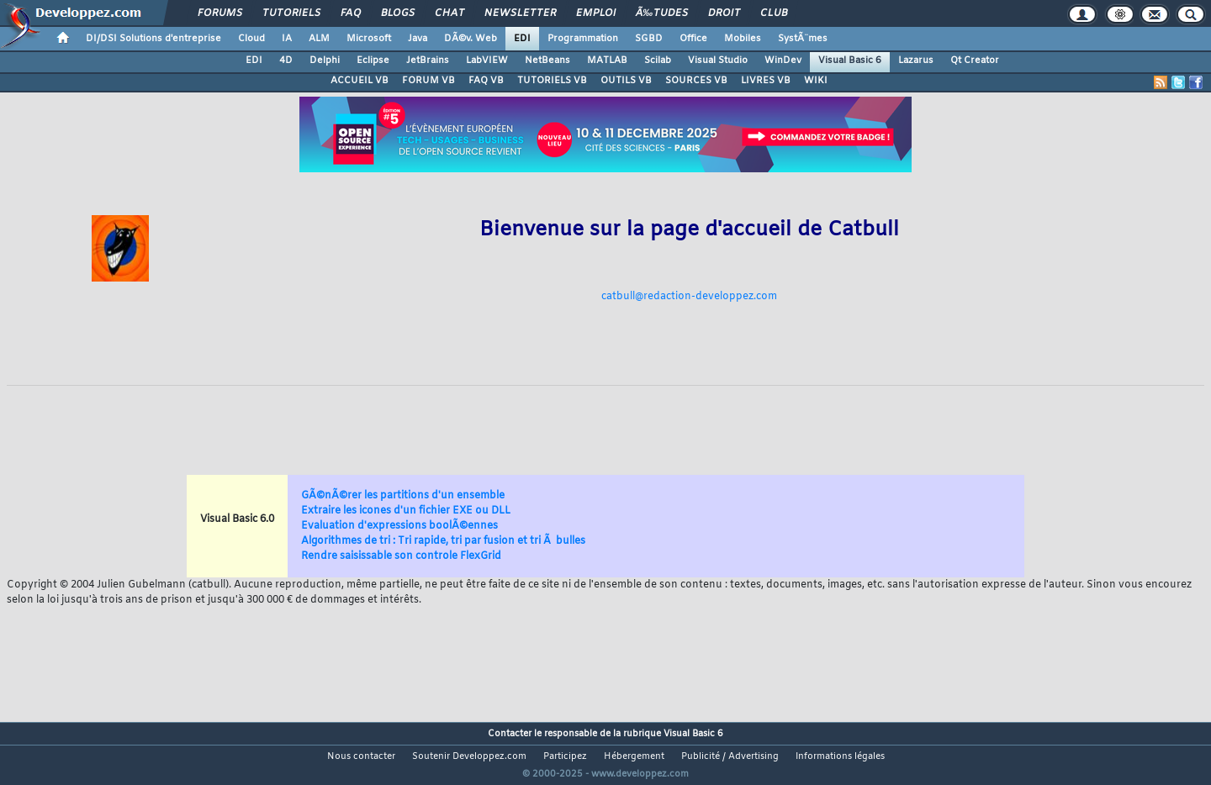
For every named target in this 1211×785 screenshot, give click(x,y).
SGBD (649, 39)
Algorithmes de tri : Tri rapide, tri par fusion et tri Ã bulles (443, 541)
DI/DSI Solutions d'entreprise (153, 39)
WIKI (816, 81)
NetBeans (547, 60)
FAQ (350, 13)
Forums (220, 13)
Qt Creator (974, 60)
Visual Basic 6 (849, 60)
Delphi (324, 60)
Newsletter (520, 13)
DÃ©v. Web (470, 39)
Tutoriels (291, 13)
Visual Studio (718, 60)
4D (286, 60)
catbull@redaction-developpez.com (689, 296)
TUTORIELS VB (552, 81)
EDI (522, 39)
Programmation (582, 39)
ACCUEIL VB (360, 81)
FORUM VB (428, 81)
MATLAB (607, 60)
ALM (319, 39)
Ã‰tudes (662, 13)
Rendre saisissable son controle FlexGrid (401, 556)
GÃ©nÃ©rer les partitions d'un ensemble (403, 496)
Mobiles (742, 39)
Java (417, 39)
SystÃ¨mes (803, 39)
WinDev (782, 60)
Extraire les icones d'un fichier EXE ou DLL (405, 511)
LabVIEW (487, 60)
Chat (449, 13)
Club (774, 13)
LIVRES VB (766, 81)
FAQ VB (486, 81)
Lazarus (915, 60)
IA (287, 39)
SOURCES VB (696, 81)
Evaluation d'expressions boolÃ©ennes (399, 526)
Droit (724, 13)
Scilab (657, 60)
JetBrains (427, 60)
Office (693, 39)
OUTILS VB (626, 81)
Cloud (251, 39)
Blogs (397, 13)
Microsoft (368, 39)
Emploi (595, 13)
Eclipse (373, 60)
